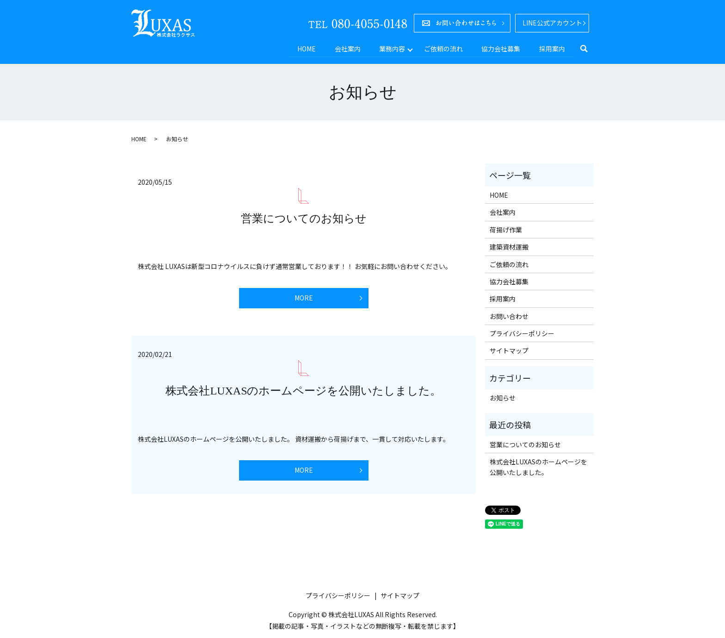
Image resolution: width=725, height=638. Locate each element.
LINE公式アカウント (552, 22)
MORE (304, 297)
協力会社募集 (499, 48)
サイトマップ (509, 350)
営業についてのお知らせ (304, 218)
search (589, 48)
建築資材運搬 (509, 246)
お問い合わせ (509, 315)
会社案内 (344, 48)
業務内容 (390, 48)
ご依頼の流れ (441, 48)
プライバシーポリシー (522, 333)
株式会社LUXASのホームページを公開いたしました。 (303, 390)
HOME (303, 48)
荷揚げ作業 (506, 228)
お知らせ (503, 397)
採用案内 (552, 48)
